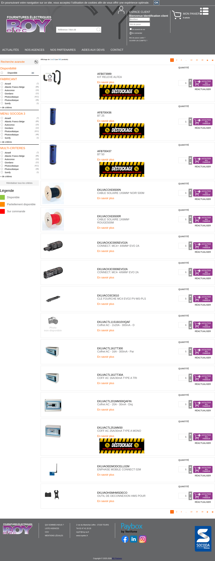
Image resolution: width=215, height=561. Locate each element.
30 (202, 60)
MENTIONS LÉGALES (54, 536)
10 (191, 60)
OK (157, 2)
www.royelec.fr (82, 536)
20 (197, 60)
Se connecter (137, 33)
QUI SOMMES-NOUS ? (54, 525)
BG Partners (117, 558)
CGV (47, 532)
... (186, 60)
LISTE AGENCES (52, 528)
